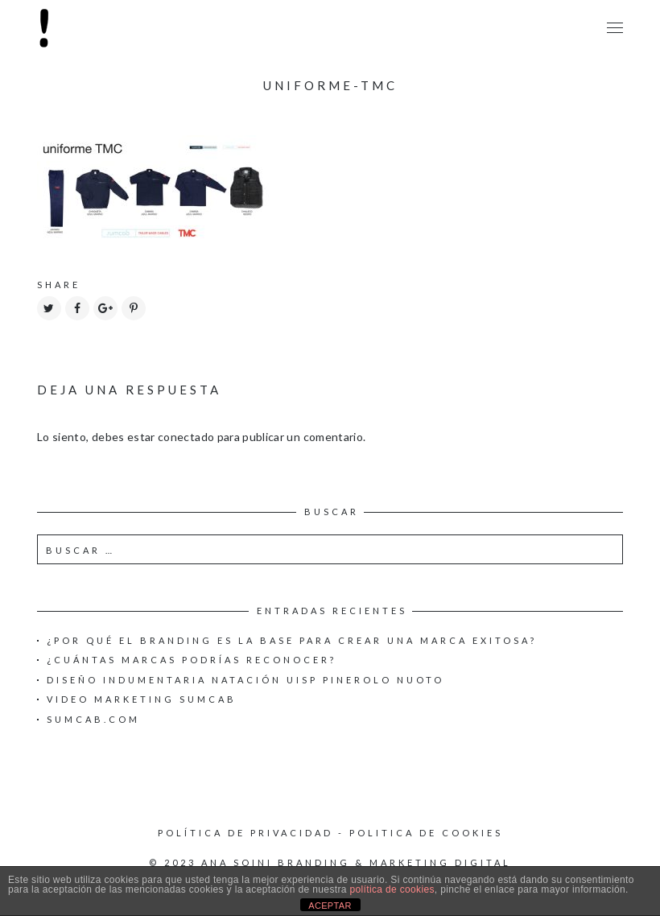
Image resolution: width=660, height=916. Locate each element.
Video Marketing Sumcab (142, 699)
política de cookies (391, 889)
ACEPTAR (330, 905)
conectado (186, 437)
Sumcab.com (93, 719)
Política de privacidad (245, 832)
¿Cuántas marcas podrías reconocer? (191, 659)
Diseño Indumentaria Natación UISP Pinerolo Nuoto (245, 680)
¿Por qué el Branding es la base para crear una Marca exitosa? (292, 640)
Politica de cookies (426, 832)
